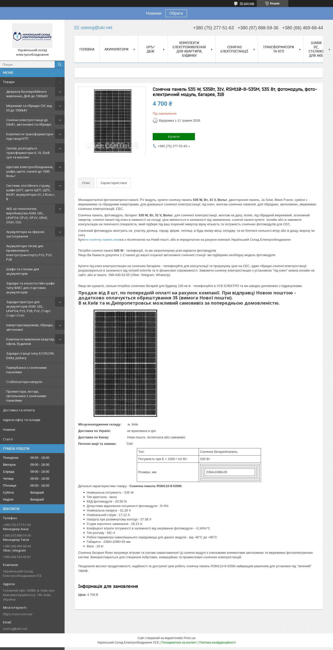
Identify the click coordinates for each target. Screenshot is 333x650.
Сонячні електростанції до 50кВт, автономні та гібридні (28, 122)
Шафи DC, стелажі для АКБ (316, 49)
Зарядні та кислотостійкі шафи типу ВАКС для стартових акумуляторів (30, 287)
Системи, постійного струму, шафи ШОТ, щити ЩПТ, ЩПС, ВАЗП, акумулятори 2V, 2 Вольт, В (30, 192)
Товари (9, 82)
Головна (86, 49)
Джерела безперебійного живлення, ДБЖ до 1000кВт (27, 93)
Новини (9, 429)
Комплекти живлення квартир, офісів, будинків (30, 341)
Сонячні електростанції (234, 49)
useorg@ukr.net (15, 628)
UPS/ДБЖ (150, 49)
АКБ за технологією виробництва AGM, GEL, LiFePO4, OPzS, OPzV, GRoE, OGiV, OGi (27, 215)
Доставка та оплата (19, 410)
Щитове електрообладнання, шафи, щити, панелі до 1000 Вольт (29, 171)
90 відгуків (247, 3)
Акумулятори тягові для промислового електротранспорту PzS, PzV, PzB (29, 253)
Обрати (176, 13)
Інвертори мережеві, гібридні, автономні (29, 327)
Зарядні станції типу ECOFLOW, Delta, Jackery (30, 355)
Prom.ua (189, 638)
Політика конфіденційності (217, 642)
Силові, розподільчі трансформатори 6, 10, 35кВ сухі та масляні (28, 152)
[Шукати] (60, 64)
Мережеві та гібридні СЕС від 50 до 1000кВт (29, 107)
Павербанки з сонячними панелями (26, 369)
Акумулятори (116, 49)
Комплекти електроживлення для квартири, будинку (189, 49)
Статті (8, 439)
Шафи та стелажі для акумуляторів (22, 271)
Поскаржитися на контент (179, 642)
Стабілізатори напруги (24, 381)
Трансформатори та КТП (278, 49)
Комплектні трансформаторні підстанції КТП (29, 136)
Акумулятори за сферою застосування (25, 234)
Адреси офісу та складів (21, 420)
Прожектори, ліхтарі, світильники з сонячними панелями (26, 396)
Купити (174, 136)
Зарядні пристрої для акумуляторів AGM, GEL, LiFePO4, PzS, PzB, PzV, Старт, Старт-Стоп (28, 309)
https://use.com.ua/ (18, 614)
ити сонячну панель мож (101, 239)
